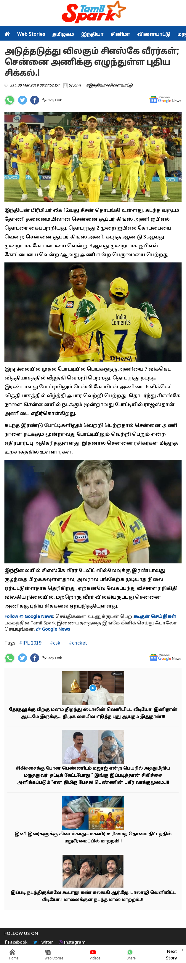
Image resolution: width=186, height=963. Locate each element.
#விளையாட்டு (119, 86)
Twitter (43, 942)
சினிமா (120, 35)
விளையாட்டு (153, 35)
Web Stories (31, 35)
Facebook (16, 942)
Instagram (72, 942)
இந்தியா (92, 35)
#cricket (77, 642)
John (77, 86)
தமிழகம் (63, 35)
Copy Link (54, 100)
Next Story (171, 954)
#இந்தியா (95, 86)
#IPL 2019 (30, 642)
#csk (54, 642)
